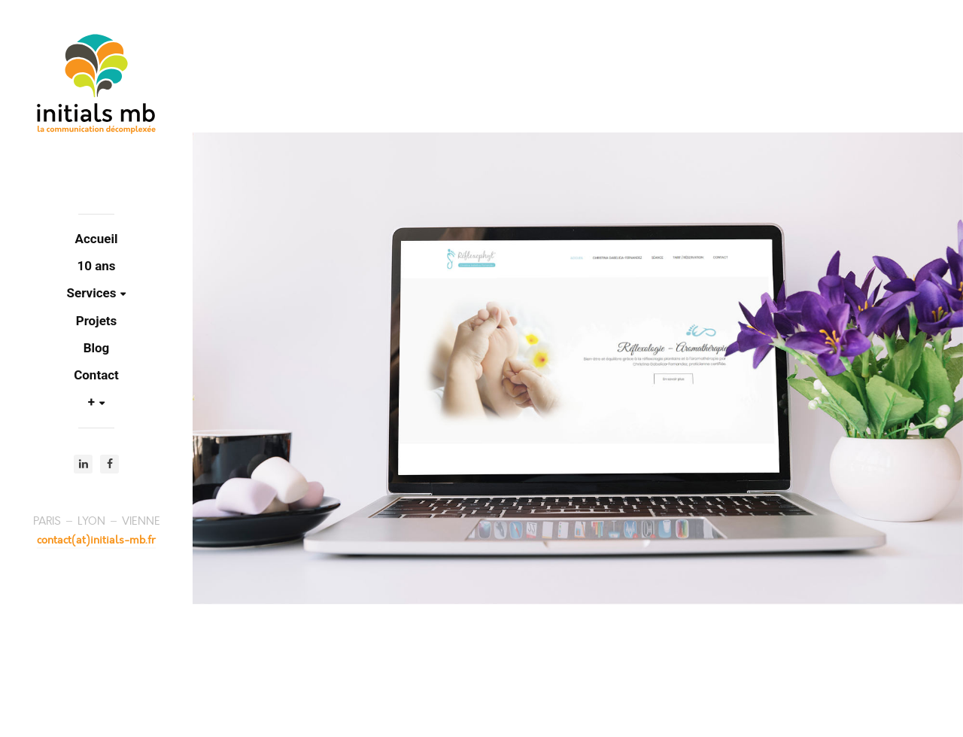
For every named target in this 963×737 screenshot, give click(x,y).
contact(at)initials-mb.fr (96, 540)
